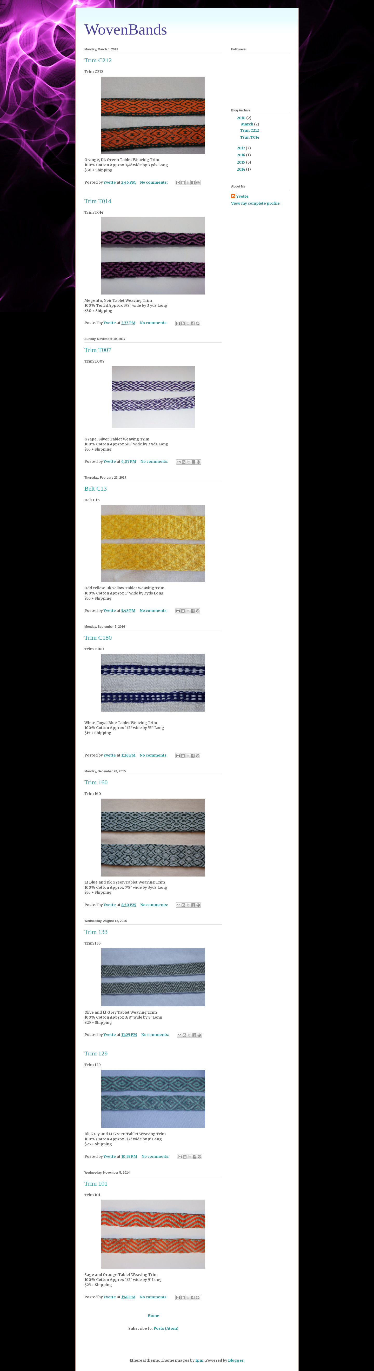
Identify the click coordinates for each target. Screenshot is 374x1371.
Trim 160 (96, 782)
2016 (241, 155)
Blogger (235, 1360)
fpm (199, 1360)
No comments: (154, 182)
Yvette (242, 196)
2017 (241, 148)
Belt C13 (95, 488)
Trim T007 (97, 349)
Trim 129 (96, 1053)
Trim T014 (97, 201)
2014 (241, 169)
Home (153, 1315)
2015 (241, 162)
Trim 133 (96, 931)
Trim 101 (96, 1183)
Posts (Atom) (165, 1328)
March (247, 124)
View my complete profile (255, 203)
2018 (241, 118)
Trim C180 (98, 637)
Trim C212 (98, 60)
